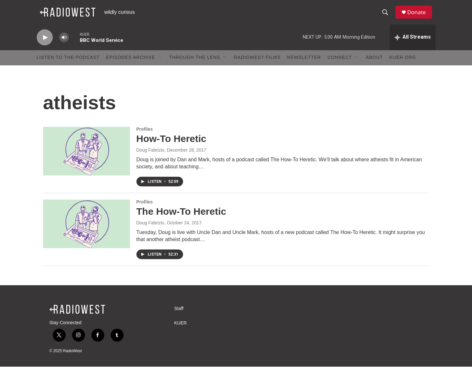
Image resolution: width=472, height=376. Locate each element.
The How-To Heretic (181, 220)
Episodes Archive (130, 67)
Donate (419, 17)
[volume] (64, 47)
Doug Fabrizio (150, 159)
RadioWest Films (257, 67)
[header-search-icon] (387, 17)
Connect (340, 67)
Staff (179, 317)
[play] (45, 47)
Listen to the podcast (68, 67)
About (374, 67)
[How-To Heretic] (86, 160)
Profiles (144, 138)
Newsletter (304, 67)
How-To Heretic (171, 148)
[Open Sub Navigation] (159, 67)
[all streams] (413, 47)
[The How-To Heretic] (86, 233)
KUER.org (402, 67)
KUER (180, 332)
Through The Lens (194, 67)
